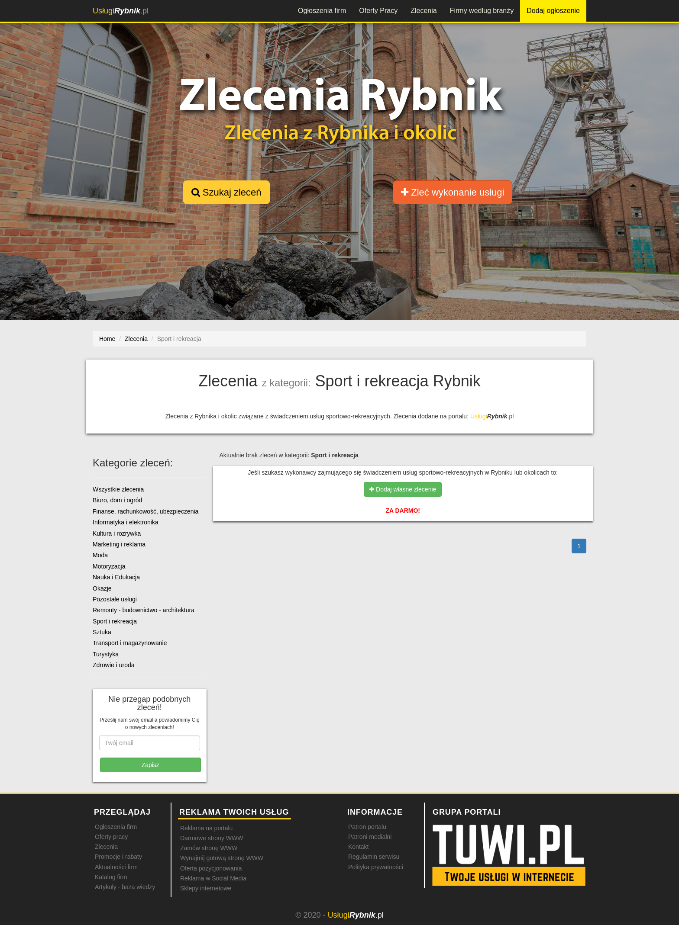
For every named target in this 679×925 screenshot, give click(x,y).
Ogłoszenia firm (322, 10)
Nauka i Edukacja (116, 577)
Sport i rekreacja (115, 621)
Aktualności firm (116, 867)
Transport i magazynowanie (130, 642)
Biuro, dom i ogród (117, 500)
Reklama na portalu (206, 828)
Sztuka (102, 632)
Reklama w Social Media (213, 878)
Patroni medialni (369, 836)
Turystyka (106, 654)
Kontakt (358, 846)
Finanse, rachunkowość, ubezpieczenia (145, 511)
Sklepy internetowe (205, 888)
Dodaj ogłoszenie (553, 10)
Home (107, 338)
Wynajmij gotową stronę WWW (221, 857)
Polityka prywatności (375, 867)
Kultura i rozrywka (117, 533)
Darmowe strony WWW (211, 838)
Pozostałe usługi (115, 599)
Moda (100, 555)
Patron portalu (367, 826)
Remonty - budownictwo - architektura (143, 610)
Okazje (102, 588)
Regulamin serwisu (373, 856)
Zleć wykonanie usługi (452, 192)
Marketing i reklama (119, 544)
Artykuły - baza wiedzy (125, 886)
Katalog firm (111, 877)
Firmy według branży (482, 10)
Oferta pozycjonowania (211, 868)
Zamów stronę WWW (208, 848)
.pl (121, 10)
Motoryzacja (109, 566)
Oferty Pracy (378, 10)
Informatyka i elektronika (125, 522)
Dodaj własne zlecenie (402, 489)
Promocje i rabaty (118, 856)
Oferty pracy (111, 836)
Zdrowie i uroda (114, 665)
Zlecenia (423, 10)
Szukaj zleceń (226, 192)
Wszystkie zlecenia (118, 489)
